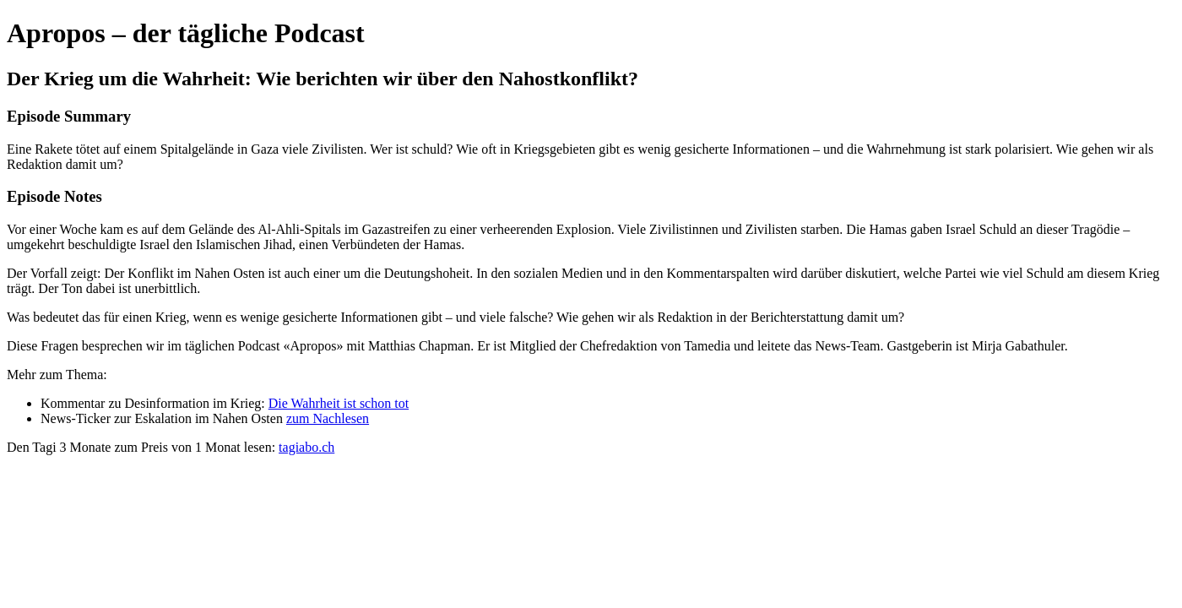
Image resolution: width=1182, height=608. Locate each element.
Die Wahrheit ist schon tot (338, 403)
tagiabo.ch (306, 447)
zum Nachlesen (327, 418)
